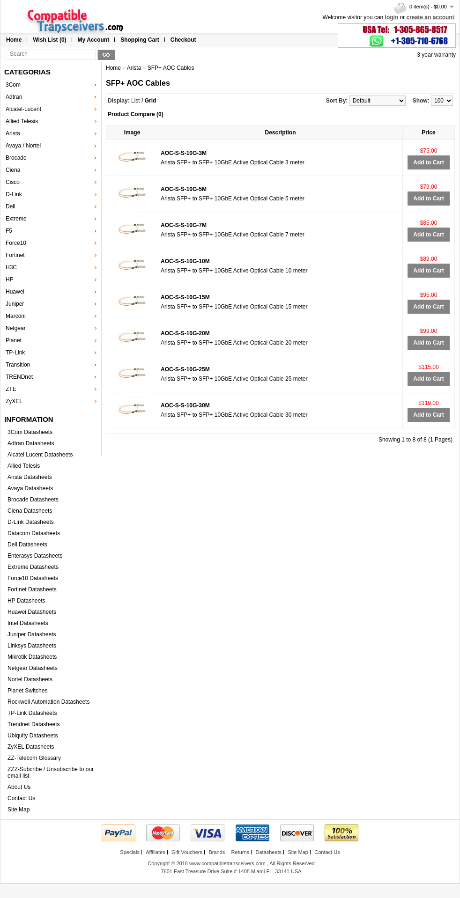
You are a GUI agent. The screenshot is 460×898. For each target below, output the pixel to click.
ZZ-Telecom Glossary (34, 758)
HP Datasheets (26, 600)
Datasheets (268, 852)
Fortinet (15, 255)
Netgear (16, 328)
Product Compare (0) (135, 114)
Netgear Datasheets (32, 668)
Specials (130, 852)
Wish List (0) (49, 40)
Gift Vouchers (186, 852)
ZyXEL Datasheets (30, 746)
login (392, 17)
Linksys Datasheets (31, 645)
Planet (14, 340)
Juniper (15, 304)
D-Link (14, 194)
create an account (430, 17)
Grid (150, 100)
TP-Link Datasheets (32, 713)
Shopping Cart (139, 40)
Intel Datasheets (27, 623)
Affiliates (155, 852)
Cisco (13, 182)
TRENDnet (19, 377)
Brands (216, 852)
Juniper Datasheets (31, 634)
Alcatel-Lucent (23, 109)
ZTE (11, 389)
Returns (240, 852)
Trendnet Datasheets (33, 724)
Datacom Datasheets (33, 533)
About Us (18, 787)
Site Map (18, 809)
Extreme (16, 218)
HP (10, 279)
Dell (10, 206)
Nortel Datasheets (29, 679)
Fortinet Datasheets (32, 589)
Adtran (14, 97)
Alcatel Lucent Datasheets (40, 454)
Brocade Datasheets (33, 499)
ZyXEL (14, 401)
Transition (18, 364)
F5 (9, 231)
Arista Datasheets (29, 477)
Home (14, 40)
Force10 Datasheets (32, 578)
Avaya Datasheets (30, 488)
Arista (13, 133)
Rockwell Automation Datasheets (48, 702)
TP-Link (15, 352)
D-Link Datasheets (30, 522)
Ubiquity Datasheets (32, 735)
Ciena (13, 170)
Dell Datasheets (27, 544)
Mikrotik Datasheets (32, 657)
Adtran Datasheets (30, 443)
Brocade (16, 158)
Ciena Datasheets (29, 511)
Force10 (16, 243)
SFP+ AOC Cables (171, 68)
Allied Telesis (22, 121)
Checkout (183, 40)
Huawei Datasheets (31, 612)
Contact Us (21, 798)
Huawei (15, 291)
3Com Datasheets (29, 432)
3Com (13, 84)
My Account (94, 40)
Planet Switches (27, 690)
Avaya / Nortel (23, 145)
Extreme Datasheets (33, 567)
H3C (11, 267)
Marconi (16, 316)
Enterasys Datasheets (34, 555)
